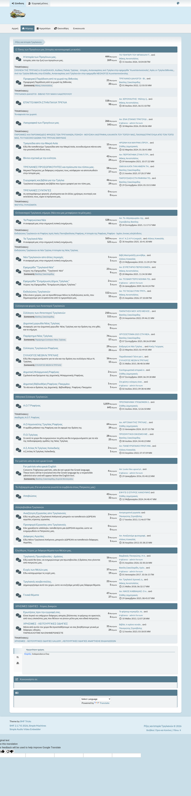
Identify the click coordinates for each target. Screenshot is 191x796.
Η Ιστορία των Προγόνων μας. (39, 56)
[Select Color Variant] (178, 3)
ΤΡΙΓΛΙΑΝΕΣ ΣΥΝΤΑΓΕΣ (37, 190)
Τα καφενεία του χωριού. (25, 114)
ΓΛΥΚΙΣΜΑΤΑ (30, 205)
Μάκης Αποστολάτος (128, 58)
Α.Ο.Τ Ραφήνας (32, 405)
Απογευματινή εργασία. (130, 512)
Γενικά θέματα (31, 594)
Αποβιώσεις (30, 495)
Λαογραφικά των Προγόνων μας (41, 122)
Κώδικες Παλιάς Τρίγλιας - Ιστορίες (71, 70)
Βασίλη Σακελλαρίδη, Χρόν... (132, 567)
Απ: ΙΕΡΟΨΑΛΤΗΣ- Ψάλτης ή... (133, 99)
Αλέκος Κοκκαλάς (156, 238)
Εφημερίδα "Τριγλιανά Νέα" (38, 267)
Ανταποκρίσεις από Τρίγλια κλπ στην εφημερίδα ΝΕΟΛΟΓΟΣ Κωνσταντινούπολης (90, 73)
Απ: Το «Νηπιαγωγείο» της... (132, 218)
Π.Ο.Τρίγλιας (30, 434)
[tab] (18, 651)
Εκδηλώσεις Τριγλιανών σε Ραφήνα (31, 233)
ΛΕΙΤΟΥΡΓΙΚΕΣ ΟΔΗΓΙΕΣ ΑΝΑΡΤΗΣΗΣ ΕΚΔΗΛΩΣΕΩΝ (89, 641)
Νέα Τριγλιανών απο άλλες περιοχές (43, 257)
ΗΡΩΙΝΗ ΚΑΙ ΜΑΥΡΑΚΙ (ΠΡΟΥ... (134, 142)
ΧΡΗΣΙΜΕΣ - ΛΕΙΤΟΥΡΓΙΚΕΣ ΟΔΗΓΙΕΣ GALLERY (38, 641)
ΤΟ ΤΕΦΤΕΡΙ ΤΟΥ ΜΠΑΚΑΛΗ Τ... (135, 55)
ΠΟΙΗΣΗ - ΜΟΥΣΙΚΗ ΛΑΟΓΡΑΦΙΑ (90, 134)
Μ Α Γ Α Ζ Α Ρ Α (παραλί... (131, 238)
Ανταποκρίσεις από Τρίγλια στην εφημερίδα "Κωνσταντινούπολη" (118, 70)
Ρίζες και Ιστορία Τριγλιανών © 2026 (162, 726)
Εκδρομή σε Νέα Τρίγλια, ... (131, 346)
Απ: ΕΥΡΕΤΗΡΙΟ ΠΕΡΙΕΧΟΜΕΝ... (135, 267)
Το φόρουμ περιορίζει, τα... (131, 611)
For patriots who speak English (39, 466)
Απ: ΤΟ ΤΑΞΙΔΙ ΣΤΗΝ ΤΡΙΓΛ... (133, 291)
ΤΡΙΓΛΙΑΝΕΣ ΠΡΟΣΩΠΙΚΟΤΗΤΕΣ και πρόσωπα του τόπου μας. (58, 166)
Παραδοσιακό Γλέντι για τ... (131, 356)
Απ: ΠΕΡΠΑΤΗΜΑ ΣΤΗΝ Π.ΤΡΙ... (134, 154)
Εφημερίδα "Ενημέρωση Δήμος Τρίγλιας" (46, 281)
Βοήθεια (150, 730)
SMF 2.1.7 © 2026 (19, 725)
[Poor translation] (10, 751)
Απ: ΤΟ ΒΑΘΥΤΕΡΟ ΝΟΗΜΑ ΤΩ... (135, 279)
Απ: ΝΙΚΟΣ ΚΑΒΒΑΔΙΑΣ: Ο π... (133, 591)
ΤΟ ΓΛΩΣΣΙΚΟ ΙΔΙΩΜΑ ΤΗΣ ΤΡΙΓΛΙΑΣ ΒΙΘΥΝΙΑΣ (43, 138)
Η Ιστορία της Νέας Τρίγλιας (65, 250)
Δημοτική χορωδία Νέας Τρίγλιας (41, 323)
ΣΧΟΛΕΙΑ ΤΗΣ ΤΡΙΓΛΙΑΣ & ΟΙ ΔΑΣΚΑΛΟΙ (34, 70)
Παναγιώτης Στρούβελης (130, 516)
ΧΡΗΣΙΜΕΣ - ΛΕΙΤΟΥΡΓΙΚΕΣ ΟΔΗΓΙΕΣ (45, 623)
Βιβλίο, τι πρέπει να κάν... (130, 624)
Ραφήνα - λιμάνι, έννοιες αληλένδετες (124, 233)
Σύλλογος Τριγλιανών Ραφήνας (40, 348)
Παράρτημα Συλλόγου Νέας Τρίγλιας (50, 339)
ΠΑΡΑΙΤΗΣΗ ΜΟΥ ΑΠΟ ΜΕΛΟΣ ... (135, 311)
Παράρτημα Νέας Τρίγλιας (38, 335)
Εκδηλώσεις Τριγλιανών (36, 291)
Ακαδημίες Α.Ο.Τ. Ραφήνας (27, 417)
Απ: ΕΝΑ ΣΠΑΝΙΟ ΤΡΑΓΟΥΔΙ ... (133, 119)
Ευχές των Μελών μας (35, 569)
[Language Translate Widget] (95, 699)
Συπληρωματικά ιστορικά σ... (132, 370)
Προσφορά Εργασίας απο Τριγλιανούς (44, 524)
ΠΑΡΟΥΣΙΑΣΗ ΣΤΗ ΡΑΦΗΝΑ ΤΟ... (135, 178)
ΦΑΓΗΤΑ (18, 205)
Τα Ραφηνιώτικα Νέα (34, 220)
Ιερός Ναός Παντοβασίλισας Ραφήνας (66, 233)
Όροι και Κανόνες (164, 730)
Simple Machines (37, 725)
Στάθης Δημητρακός (128, 146)
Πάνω (177, 730)
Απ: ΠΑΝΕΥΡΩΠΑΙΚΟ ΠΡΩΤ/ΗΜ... (135, 446)
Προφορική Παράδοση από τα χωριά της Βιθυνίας (50, 78)
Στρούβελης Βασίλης (128, 222)
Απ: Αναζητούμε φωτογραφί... (132, 535)
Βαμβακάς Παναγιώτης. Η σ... (132, 555)
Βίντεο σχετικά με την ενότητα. (39, 158)
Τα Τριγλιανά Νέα (33, 238)
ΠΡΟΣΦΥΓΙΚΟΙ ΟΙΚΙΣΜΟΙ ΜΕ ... (134, 434)
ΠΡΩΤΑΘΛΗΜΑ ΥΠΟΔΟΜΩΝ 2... (134, 402)
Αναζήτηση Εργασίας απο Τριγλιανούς (44, 513)
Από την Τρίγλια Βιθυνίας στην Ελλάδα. (32, 73)
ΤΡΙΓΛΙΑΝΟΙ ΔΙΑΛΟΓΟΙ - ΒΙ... (132, 78)
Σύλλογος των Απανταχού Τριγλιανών (44, 312)
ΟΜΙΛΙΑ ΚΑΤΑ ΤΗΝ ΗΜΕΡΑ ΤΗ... (134, 166)
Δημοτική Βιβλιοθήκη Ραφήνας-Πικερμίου (46, 383)
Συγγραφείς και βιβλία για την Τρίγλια (43, 180)
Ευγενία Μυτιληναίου (64, 479)
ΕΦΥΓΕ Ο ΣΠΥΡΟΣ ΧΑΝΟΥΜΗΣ (134, 492)
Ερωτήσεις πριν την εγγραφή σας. (42, 612)
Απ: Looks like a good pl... (130, 469)
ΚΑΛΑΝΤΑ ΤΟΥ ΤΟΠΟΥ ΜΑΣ (121, 134)
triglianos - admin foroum (131, 123)
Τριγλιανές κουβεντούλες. (37, 581)
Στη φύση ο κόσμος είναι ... (131, 381)
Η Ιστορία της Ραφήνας (95, 233)
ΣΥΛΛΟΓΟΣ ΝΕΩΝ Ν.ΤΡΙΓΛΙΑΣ (40, 355)
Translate (101, 702)
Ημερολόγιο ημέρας (35, 649)
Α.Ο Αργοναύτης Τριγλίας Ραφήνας (43, 424)
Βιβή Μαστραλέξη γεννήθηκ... (132, 255)
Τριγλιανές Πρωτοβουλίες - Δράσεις (43, 556)
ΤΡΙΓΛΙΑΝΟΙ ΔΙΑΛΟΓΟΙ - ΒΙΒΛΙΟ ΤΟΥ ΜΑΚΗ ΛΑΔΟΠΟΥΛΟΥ (43, 94)
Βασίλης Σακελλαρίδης (129, 82)
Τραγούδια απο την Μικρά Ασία (40, 143)
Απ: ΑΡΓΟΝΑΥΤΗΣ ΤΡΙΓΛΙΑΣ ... (133, 422)
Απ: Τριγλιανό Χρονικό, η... (131, 579)
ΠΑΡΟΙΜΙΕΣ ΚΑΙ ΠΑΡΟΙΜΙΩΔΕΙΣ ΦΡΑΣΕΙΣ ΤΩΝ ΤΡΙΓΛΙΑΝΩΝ (44, 134)
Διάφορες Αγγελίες (33, 536)
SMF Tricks (25, 721)
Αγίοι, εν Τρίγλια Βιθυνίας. (162, 70)
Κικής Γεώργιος (156, 346)
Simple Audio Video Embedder (25, 729)
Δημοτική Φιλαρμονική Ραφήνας (41, 371)
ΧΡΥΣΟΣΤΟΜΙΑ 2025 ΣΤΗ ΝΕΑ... (135, 334)
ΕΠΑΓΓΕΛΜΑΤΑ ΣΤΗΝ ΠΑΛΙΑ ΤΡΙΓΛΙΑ (45, 102)
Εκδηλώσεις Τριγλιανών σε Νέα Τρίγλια (32, 250)
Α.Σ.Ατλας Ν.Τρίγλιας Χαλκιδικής (41, 448)
